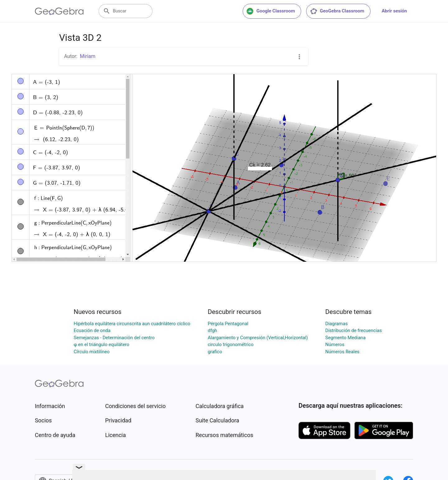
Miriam (88, 56)
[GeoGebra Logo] (59, 11)
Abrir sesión (394, 11)
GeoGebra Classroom (337, 11)
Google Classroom (270, 11)
